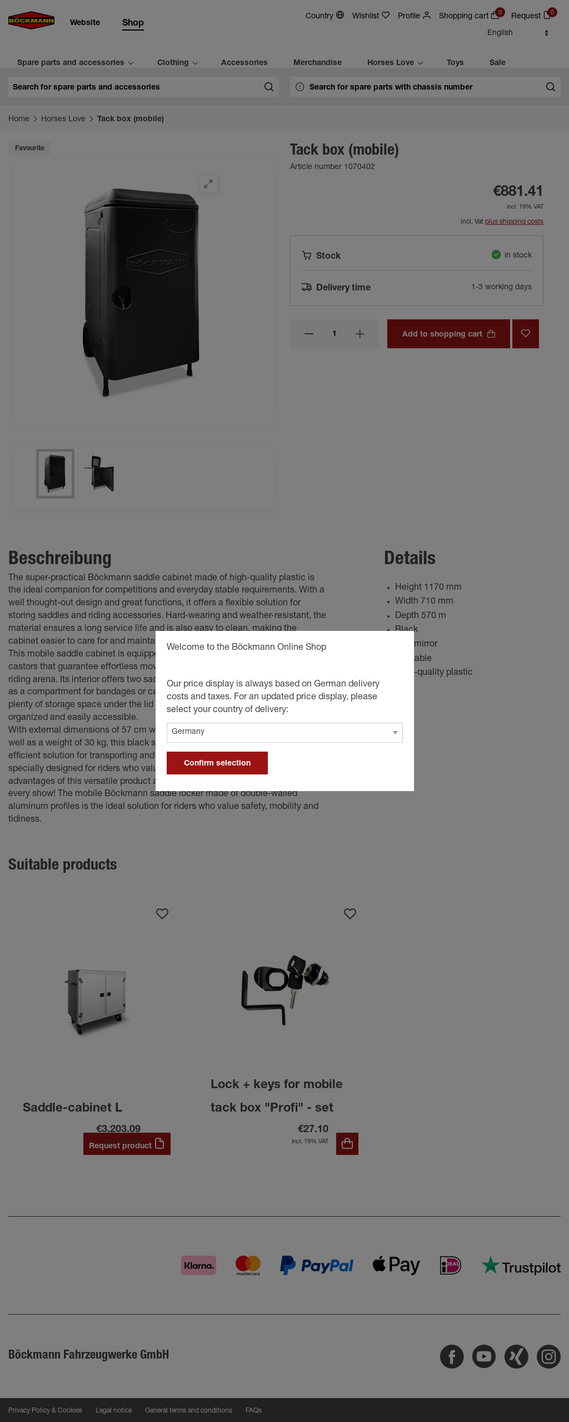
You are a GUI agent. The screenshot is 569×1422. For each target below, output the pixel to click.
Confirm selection (217, 764)
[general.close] (394, 649)
